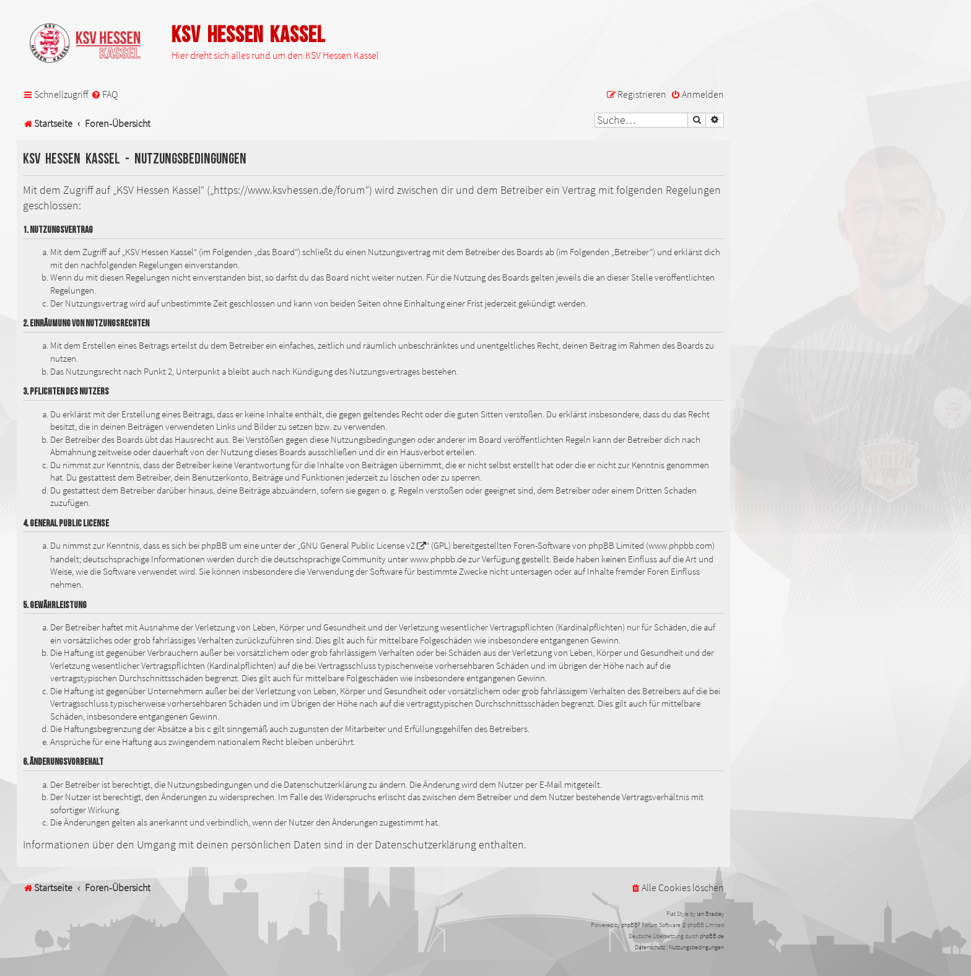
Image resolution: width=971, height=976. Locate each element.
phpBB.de (712, 936)
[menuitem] (104, 94)
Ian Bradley (710, 914)
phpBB (629, 925)
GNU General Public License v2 (357, 545)
